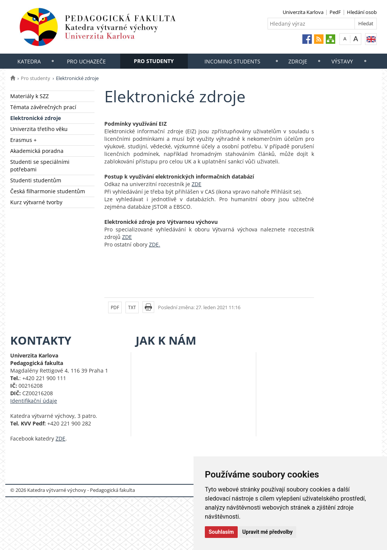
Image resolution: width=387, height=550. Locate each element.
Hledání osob (362, 12)
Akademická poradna (36, 150)
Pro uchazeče (86, 61)
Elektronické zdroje (35, 118)
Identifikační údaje (33, 400)
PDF (115, 307)
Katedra (29, 61)
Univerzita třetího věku (39, 128)
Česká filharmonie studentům (47, 191)
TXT (132, 307)
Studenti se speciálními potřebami (40, 165)
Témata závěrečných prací (43, 107)
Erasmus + (23, 139)
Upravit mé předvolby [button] (267, 532)
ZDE (196, 184)
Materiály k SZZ (29, 96)
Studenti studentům (35, 180)
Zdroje (297, 61)
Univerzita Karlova (303, 12)
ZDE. (154, 244)
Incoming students (232, 61)
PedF (335, 12)
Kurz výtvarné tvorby (36, 202)
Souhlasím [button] (221, 532)
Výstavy (342, 61)
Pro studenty (154, 61)
